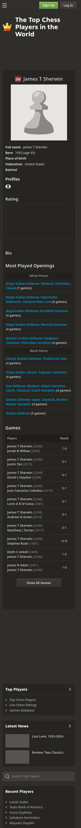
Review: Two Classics (47, 752)
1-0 (64, 448)
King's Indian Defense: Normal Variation (36, 324)
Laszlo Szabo (18, 802)
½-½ (64, 541)
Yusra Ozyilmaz (20, 812)
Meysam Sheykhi (21, 823)
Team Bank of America (26, 807)
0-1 (64, 461)
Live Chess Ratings (23, 705)
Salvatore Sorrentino (24, 817)
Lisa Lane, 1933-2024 (47, 736)
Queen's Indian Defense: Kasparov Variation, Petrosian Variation (32, 340)
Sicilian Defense (18, 413)
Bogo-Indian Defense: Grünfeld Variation (37, 311)
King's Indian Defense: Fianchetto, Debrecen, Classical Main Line (32, 299)
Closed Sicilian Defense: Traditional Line (36, 358)
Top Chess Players (22, 700)
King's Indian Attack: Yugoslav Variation (36, 372)
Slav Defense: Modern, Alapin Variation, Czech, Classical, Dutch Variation (36, 388)
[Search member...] (39, 776)
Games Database (21, 710)
